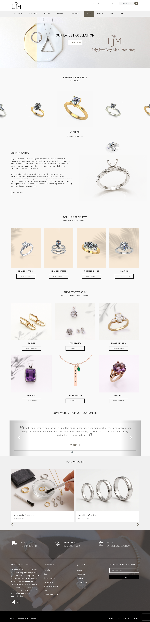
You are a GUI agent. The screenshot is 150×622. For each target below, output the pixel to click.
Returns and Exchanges (51, 586)
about (119, 618)
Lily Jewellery (18, 618)
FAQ (45, 590)
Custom (100, 14)
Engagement (33, 14)
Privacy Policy (48, 582)
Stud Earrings (75, 14)
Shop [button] (89, 14)
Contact (123, 14)
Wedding (47, 14)
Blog (111, 14)
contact (135, 618)
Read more (18, 193)
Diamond (60, 14)
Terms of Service (49, 578)
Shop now (76, 42)
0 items (123, 3)
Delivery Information (51, 594)
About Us (47, 570)
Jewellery (18, 14)
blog (127, 618)
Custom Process (82, 582)
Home (111, 618)
